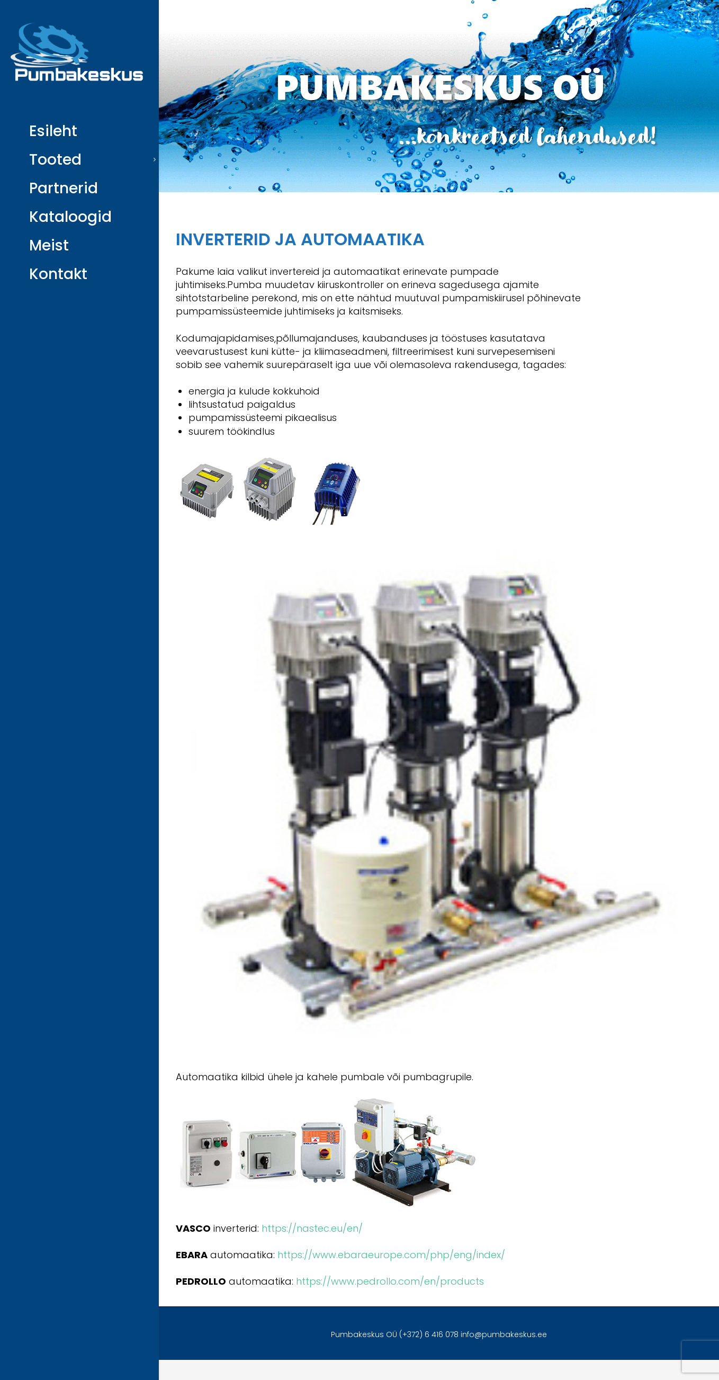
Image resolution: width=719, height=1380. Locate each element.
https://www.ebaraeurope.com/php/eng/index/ (391, 1254)
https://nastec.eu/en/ (312, 1228)
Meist (49, 245)
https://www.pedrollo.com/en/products (390, 1281)
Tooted (55, 159)
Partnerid (63, 188)
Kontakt (58, 274)
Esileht (53, 131)
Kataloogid (70, 217)
